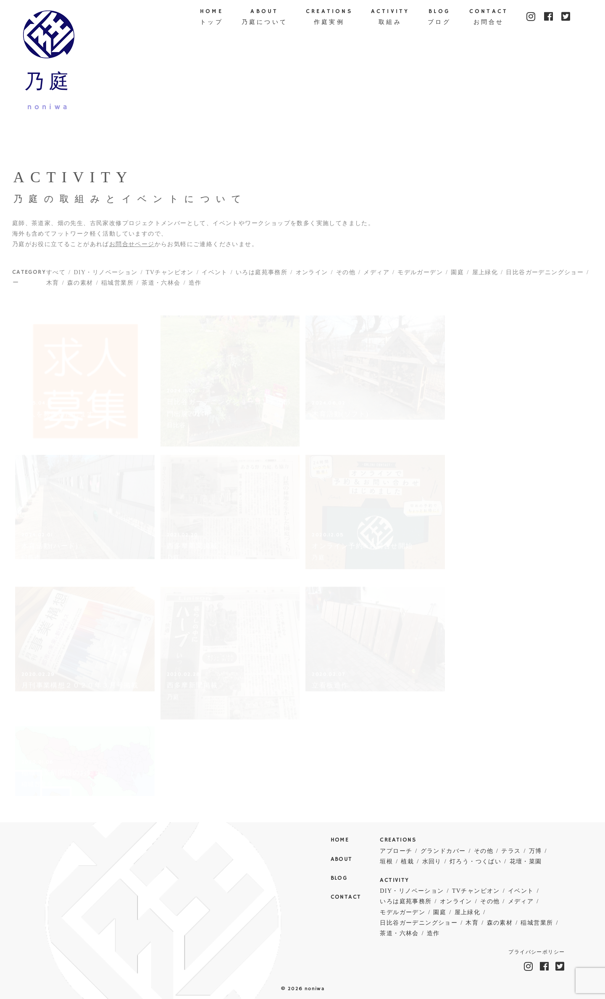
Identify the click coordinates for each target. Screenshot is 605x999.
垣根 (386, 861)
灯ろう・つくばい (475, 861)
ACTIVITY (390, 17)
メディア (376, 275)
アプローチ (396, 851)
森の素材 (80, 286)
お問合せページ (132, 247)
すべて (56, 275)
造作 (195, 286)
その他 (345, 275)
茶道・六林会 (161, 286)
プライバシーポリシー (536, 952)
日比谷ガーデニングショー (545, 275)
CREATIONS (329, 17)
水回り (432, 861)
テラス (511, 851)
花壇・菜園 (526, 861)
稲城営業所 (117, 286)
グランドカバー (443, 851)
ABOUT (264, 17)
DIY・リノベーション (105, 275)
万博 (535, 851)
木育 (52, 286)
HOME (211, 17)
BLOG (439, 17)
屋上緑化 (485, 275)
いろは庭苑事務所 (261, 275)
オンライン (312, 275)
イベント (215, 275)
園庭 (457, 275)
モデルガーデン (420, 275)
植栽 (407, 861)
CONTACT (488, 17)
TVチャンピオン (170, 275)
